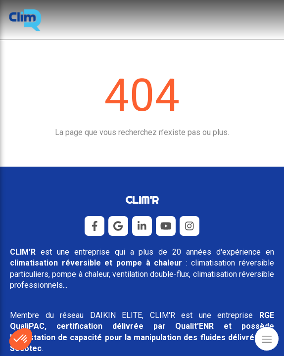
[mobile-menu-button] (266, 338)
